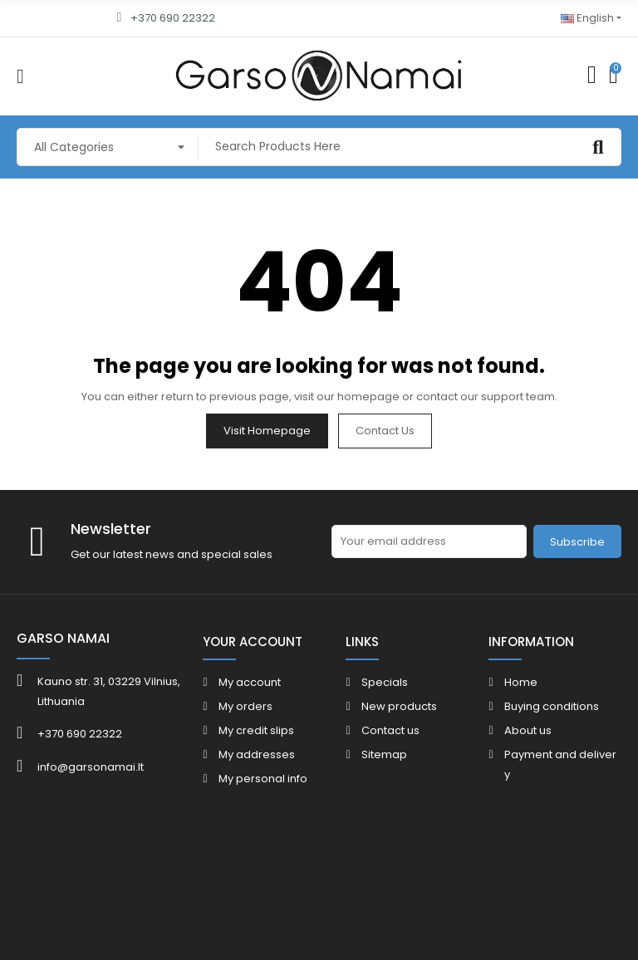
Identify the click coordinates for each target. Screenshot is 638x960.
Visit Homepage (267, 430)
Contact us (385, 430)
